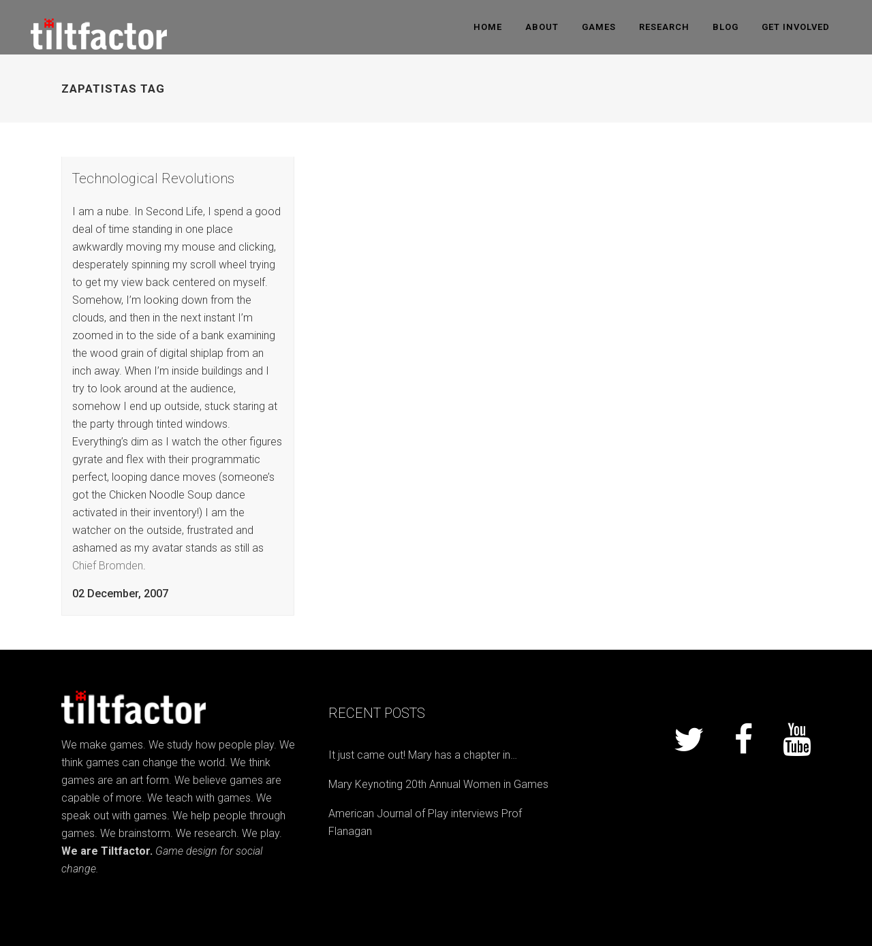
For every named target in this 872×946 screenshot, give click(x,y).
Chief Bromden (107, 565)
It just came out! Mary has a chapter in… (422, 754)
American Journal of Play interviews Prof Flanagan (425, 822)
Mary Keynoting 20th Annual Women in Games (438, 784)
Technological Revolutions (153, 178)
